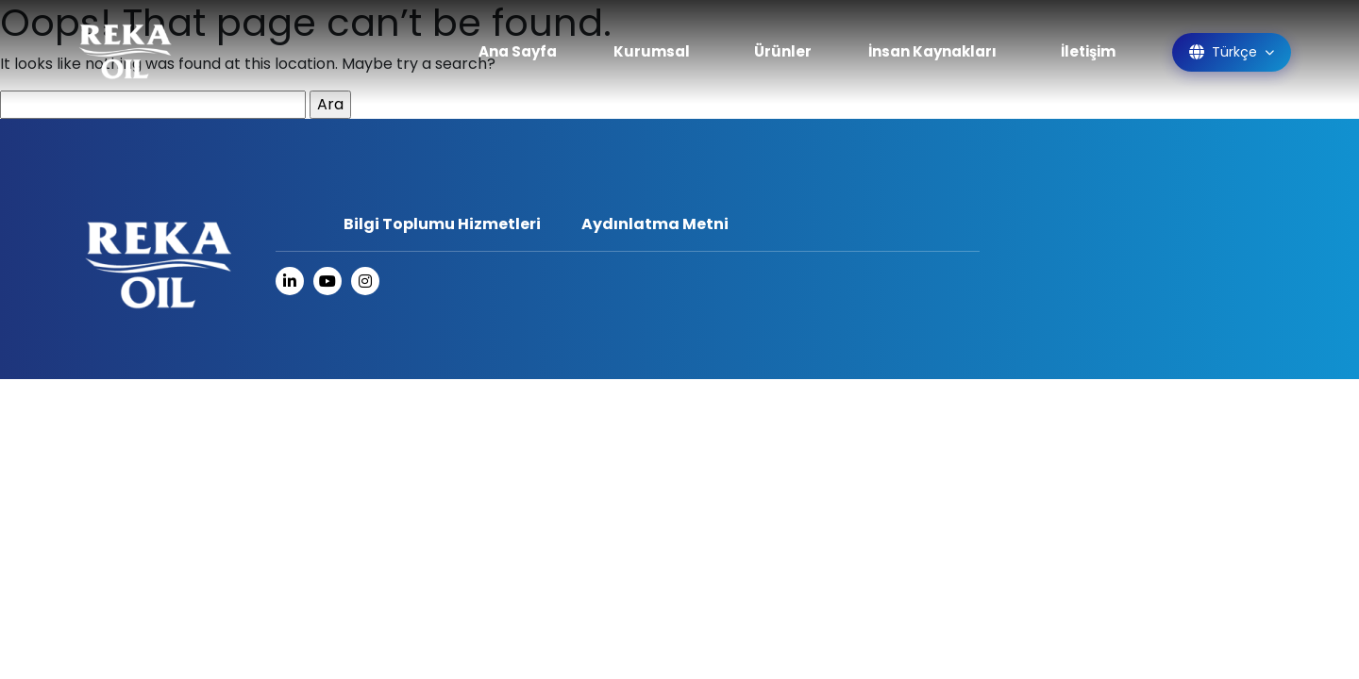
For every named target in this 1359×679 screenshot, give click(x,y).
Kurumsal (651, 51)
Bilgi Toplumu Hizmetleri (442, 224)
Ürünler (783, 51)
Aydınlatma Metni (655, 224)
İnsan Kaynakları (932, 51)
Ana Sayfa (517, 51)
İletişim (1088, 51)
